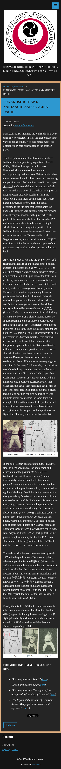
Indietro (10, 725)
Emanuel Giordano (24, 125)
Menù (55, 5)
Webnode (36, 764)
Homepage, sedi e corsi (14, 86)
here (44, 679)
